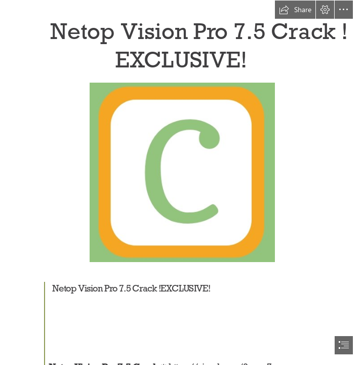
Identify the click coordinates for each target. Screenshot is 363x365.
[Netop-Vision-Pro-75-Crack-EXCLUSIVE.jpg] (181, 172)
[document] (181, 182)
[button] (295, 10)
